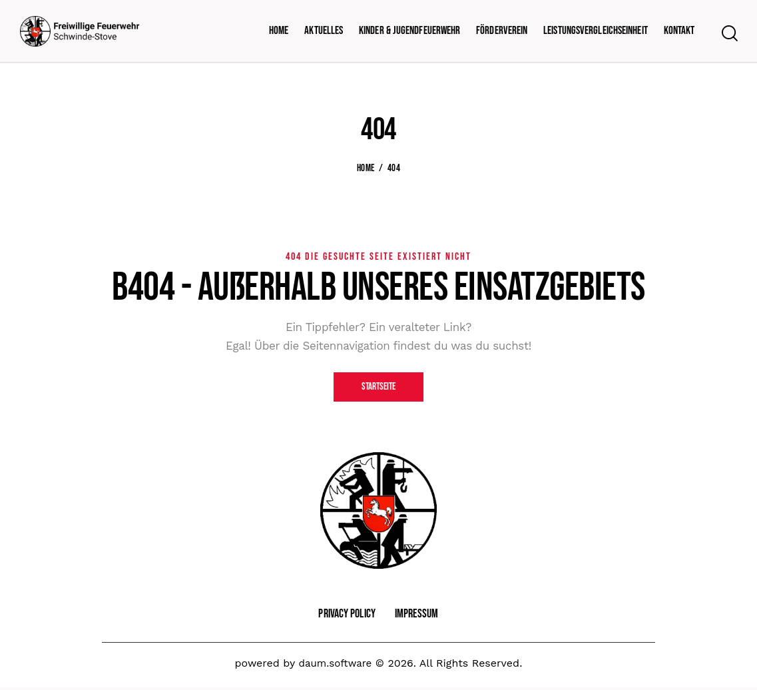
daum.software (335, 665)
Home (365, 168)
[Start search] (728, 34)
